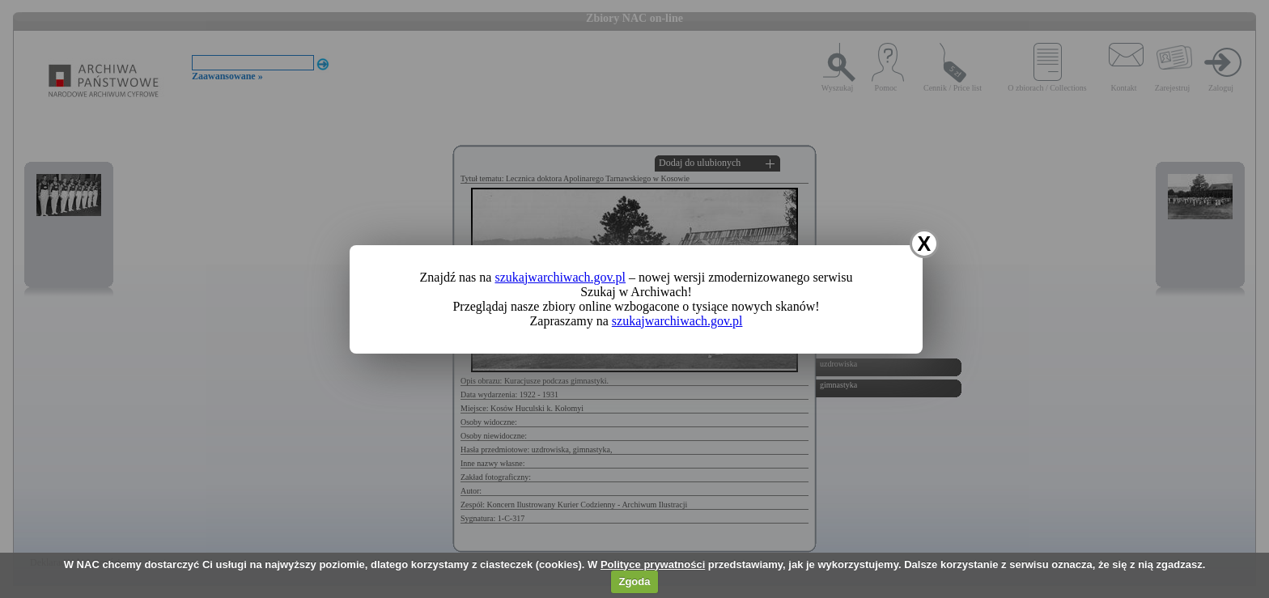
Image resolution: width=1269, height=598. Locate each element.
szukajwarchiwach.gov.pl (560, 277)
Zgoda (634, 581)
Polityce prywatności (653, 564)
